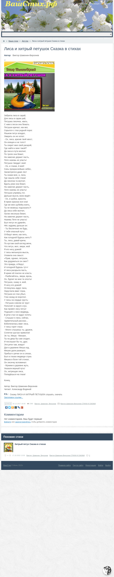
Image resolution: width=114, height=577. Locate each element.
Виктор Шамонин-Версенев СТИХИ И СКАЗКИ (78, 404)
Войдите (7, 422)
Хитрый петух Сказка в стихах (30, 444)
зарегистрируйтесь (23, 422)
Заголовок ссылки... (13, 397)
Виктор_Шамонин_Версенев (45, 404)
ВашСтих (7, 465)
